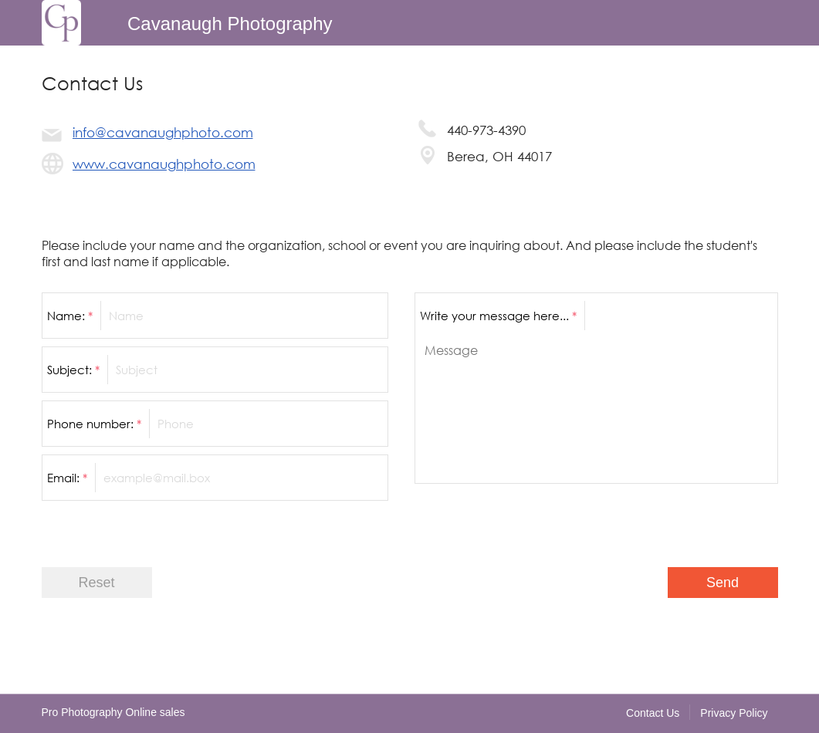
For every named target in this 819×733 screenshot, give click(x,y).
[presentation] (660, 521)
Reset (96, 582)
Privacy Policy (733, 713)
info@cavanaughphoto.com (163, 132)
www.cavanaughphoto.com (164, 164)
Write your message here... (498, 315)
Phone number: (94, 423)
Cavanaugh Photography (230, 23)
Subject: (73, 369)
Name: (70, 315)
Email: (67, 477)
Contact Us (652, 713)
